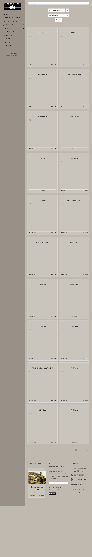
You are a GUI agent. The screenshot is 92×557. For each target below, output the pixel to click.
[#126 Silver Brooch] (42, 238)
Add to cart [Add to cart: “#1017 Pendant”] (33, 65)
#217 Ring (74, 368)
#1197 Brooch (74, 158)
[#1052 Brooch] (42, 70)
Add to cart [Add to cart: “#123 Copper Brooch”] (64, 232)
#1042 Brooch (74, 33)
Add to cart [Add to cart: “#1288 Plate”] (33, 316)
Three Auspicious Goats (37, 488)
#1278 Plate (74, 242)
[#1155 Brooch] (74, 112)
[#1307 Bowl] (74, 280)
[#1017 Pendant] (42, 28)
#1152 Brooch (42, 117)
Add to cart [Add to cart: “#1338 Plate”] (33, 358)
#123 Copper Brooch (74, 200)
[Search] (29, 3)
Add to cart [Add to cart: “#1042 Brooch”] (64, 65)
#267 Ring (42, 410)
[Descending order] (67, 10)
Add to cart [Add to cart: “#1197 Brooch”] (64, 190)
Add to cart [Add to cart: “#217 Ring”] (64, 400)
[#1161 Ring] (42, 154)
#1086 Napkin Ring (74, 75)
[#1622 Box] (74, 322)
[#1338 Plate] (42, 322)
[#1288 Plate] (42, 280)
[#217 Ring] (74, 364)
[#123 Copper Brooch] (74, 196)
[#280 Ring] (74, 405)
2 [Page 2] (78, 450)
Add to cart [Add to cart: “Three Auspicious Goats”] (32, 495)
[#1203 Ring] (42, 196)
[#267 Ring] (42, 405)
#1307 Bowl (74, 284)
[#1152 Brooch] (42, 112)
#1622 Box (74, 326)
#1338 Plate (42, 326)
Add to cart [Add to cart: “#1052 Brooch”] (33, 107)
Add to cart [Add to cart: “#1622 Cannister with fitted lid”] (33, 400)
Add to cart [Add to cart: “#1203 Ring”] (33, 232)
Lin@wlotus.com (11, 56)
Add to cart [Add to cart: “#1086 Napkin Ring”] (64, 107)
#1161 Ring (42, 158)
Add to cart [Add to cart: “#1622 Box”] (64, 358)
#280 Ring (74, 410)
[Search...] (58, 3)
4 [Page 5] (84, 450)
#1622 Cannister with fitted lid (42, 368)
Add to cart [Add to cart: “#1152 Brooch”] (33, 148)
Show (53, 15)
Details (54, 65)
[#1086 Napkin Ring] (74, 70)
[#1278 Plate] (74, 238)
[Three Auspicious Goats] (36, 476)
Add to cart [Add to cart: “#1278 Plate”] (64, 274)
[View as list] (60, 20)
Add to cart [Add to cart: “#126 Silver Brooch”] (33, 274)
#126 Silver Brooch (42, 242)
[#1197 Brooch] (74, 154)
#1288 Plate (42, 284)
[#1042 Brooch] (74, 28)
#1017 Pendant (42, 33)
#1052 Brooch (42, 75)
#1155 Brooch (74, 117)
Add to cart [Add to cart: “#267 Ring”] (33, 442)
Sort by (54, 10)
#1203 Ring (42, 200)
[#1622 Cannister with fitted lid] (42, 364)
